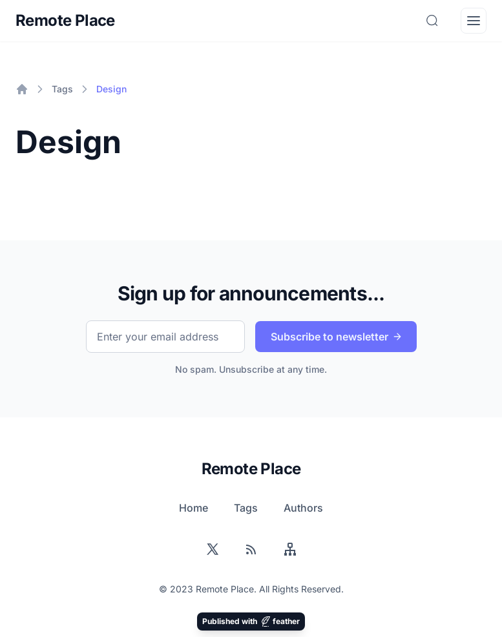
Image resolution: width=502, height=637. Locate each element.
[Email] (165, 336)
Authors (303, 507)
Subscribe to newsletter (337, 336)
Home (193, 507)
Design (111, 88)
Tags (62, 88)
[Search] (432, 21)
